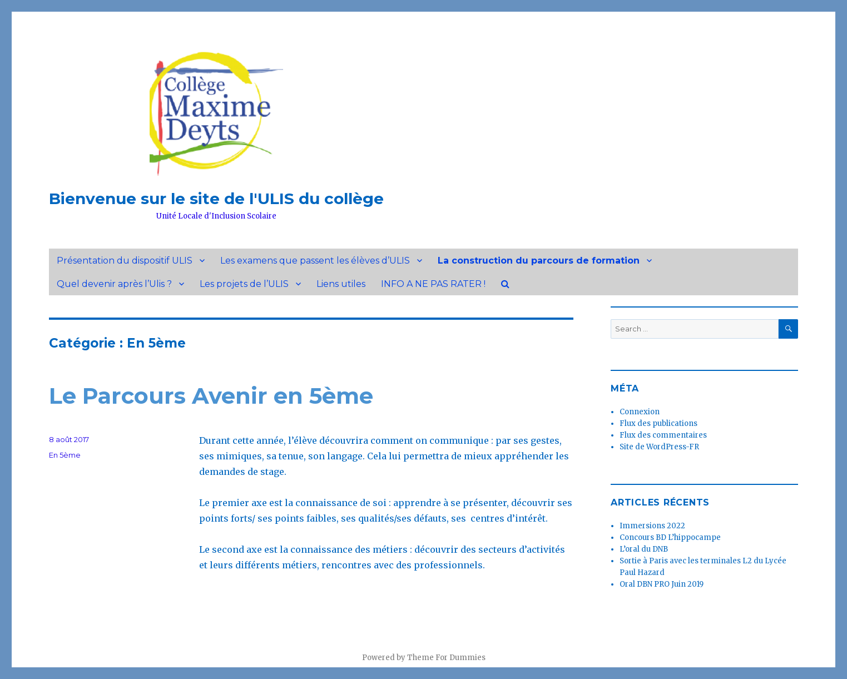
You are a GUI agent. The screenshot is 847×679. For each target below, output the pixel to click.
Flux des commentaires (663, 435)
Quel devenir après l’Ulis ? (114, 284)
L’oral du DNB (644, 549)
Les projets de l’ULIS (244, 284)
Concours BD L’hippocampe (670, 537)
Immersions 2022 (652, 526)
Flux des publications (658, 423)
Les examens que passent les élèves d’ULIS (315, 260)
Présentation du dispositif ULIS (124, 260)
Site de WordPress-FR (659, 447)
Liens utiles (340, 284)
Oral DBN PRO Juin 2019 (662, 584)
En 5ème (65, 454)
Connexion (640, 412)
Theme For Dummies (446, 657)
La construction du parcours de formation (539, 260)
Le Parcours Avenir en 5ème (211, 395)
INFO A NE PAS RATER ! (433, 284)
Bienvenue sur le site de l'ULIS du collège (216, 198)
